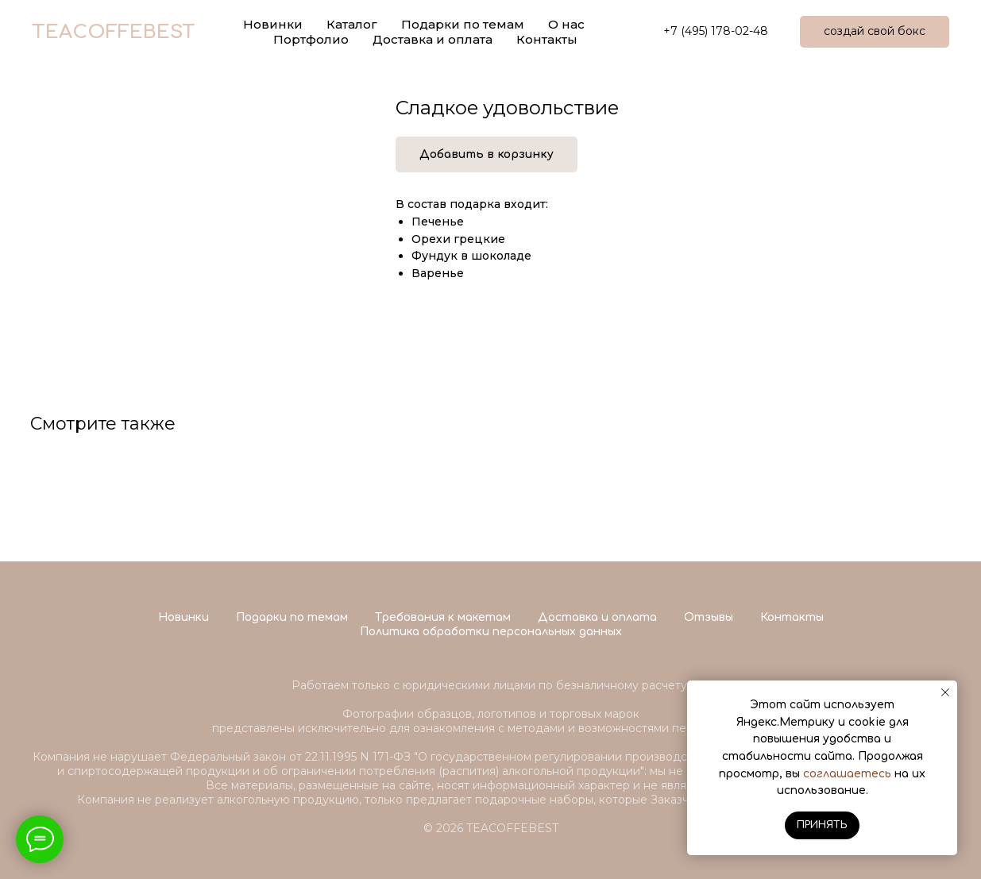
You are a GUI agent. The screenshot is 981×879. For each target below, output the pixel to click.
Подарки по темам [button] (462, 24)
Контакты (546, 39)
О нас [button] (566, 24)
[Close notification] (945, 692)
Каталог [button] (351, 24)
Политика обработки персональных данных (491, 632)
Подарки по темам (292, 617)
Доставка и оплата (432, 39)
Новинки (183, 617)
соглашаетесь (847, 774)
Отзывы (708, 617)
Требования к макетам (443, 617)
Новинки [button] (273, 24)
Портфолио (311, 39)
